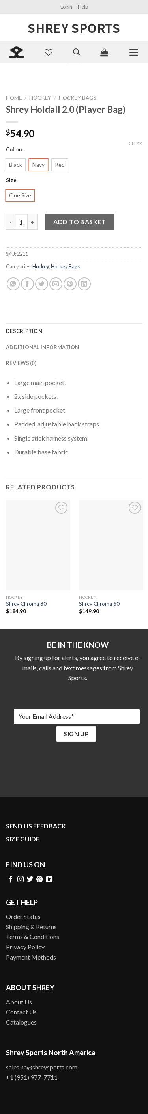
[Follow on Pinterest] (39, 879)
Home (14, 98)
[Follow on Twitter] (30, 879)
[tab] (74, 331)
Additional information (42, 347)
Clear (135, 143)
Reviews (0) (21, 363)
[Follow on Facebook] (10, 879)
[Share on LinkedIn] (84, 283)
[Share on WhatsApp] (13, 283)
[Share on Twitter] (41, 283)
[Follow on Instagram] (20, 879)
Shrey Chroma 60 (99, 604)
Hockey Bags (77, 98)
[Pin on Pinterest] (70, 283)
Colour (14, 150)
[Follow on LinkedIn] (49, 879)
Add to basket (79, 221)
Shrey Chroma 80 (26, 604)
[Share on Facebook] (27, 283)
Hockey (40, 98)
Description (24, 331)
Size (11, 180)
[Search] (76, 52)
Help (83, 7)
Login (66, 7)
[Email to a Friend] (55, 283)
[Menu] (134, 52)
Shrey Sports (74, 27)
